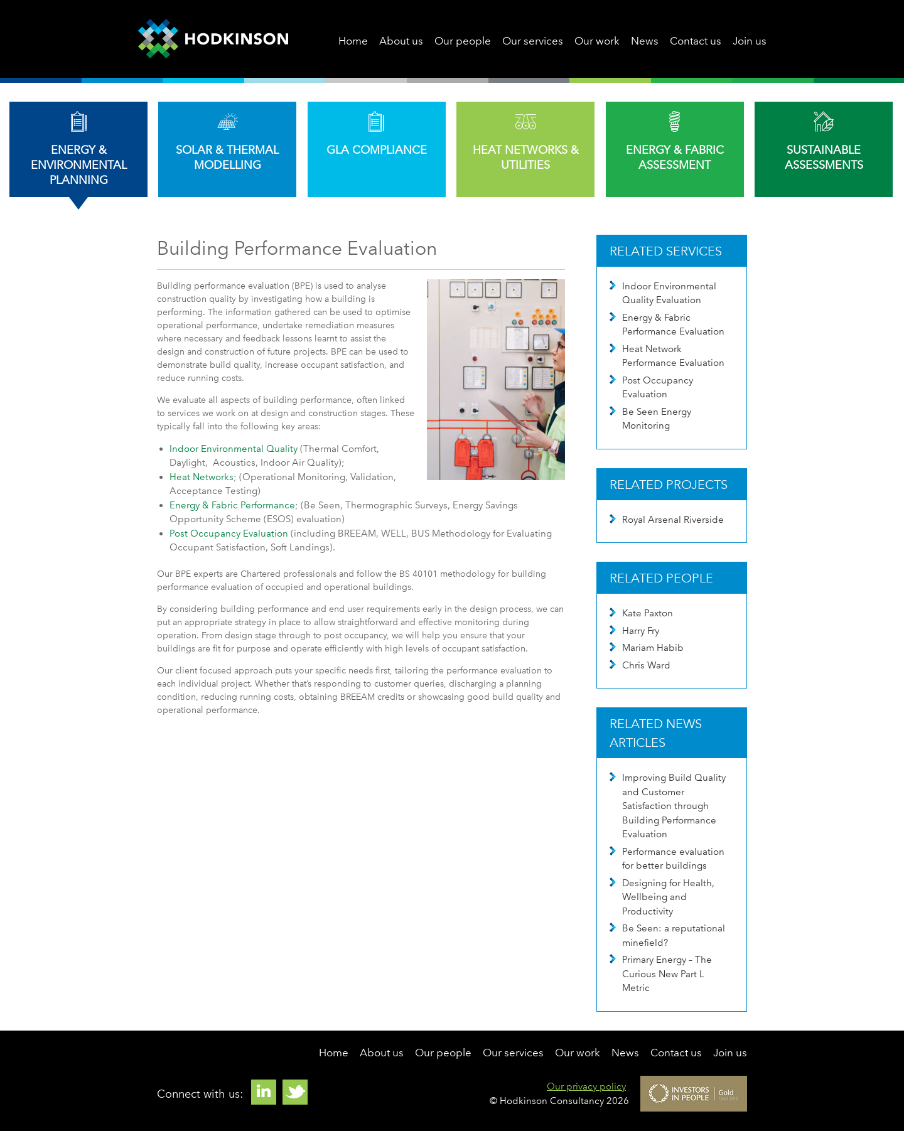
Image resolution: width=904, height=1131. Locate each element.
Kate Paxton (641, 613)
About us (401, 41)
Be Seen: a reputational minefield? (667, 935)
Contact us (695, 41)
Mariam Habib (647, 647)
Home (353, 41)
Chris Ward (640, 665)
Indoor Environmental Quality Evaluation (663, 293)
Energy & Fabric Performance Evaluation (667, 325)
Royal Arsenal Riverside (667, 519)
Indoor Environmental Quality (234, 448)
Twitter (295, 1092)
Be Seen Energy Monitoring (650, 419)
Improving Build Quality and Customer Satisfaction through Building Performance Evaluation (668, 806)
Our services (532, 41)
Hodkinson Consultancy (213, 39)
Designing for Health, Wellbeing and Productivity (662, 897)
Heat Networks (202, 477)
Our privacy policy (586, 1086)
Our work (597, 41)
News (645, 41)
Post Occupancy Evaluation (229, 533)
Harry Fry (634, 630)
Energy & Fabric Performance (232, 505)
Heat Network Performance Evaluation (667, 356)
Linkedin (263, 1092)
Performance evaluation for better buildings (667, 859)
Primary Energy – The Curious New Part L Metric (661, 974)
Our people (462, 41)
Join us (750, 41)
